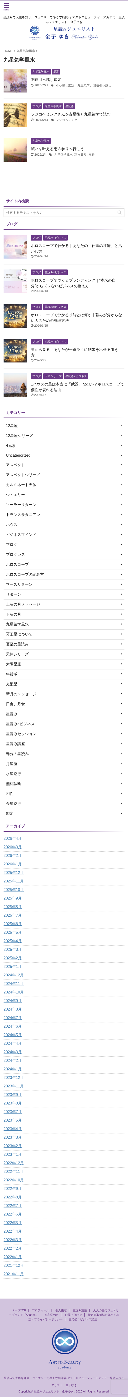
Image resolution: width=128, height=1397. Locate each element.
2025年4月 (13, 941)
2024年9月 (13, 1001)
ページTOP (19, 1310)
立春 (92, 154)
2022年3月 (13, 1240)
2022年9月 (13, 1189)
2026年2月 (13, 856)
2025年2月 (13, 958)
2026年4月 (13, 838)
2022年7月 (13, 1206)
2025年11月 (14, 881)
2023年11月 (14, 1086)
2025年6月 (13, 924)
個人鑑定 (61, 1310)
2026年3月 (13, 847)
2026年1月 (13, 864)
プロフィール (40, 1310)
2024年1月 (13, 1069)
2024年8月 (13, 1009)
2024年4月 (13, 1043)
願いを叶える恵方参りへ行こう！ (59, 149)
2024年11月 (14, 984)
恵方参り (80, 154)
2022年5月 (13, 1223)
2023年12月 (14, 1078)
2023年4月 (13, 1129)
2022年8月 (13, 1197)
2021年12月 (14, 1265)
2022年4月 (13, 1231)
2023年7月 (13, 1112)
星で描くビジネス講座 (83, 1319)
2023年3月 (13, 1137)
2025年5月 (13, 932)
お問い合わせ (73, 1315)
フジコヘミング (66, 120)
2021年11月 (14, 1274)
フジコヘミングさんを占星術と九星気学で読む (71, 114)
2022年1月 (13, 1257)
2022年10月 (14, 1180)
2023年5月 (13, 1120)
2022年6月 (13, 1214)
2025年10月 (14, 890)
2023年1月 (13, 1154)
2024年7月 (13, 1018)
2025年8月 (13, 907)
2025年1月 (13, 967)
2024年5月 (13, 1035)
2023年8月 (13, 1103)
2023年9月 (13, 1095)
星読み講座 (80, 1310)
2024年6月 (13, 1026)
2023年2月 (13, 1146)
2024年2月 (13, 1060)
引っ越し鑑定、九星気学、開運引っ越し (83, 85)
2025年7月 (13, 915)
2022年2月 (13, 1248)
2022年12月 (14, 1163)
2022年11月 (14, 1172)
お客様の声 (51, 1315)
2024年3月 (13, 1052)
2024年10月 (14, 992)
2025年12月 (14, 873)
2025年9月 (13, 898)
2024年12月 (14, 975)
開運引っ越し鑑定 (46, 80)
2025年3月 (13, 949)
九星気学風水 (63, 154)
